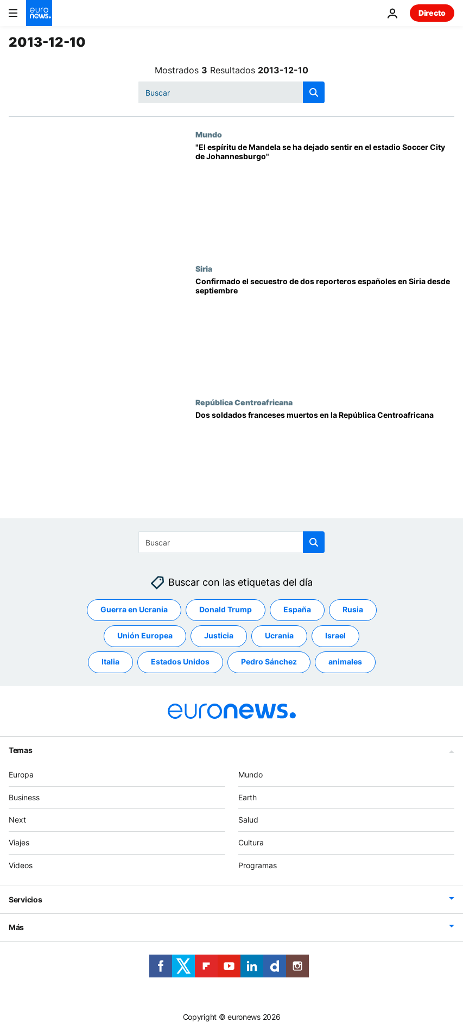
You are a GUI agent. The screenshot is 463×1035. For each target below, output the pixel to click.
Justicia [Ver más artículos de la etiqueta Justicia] (218, 636)
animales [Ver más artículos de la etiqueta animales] (345, 662)
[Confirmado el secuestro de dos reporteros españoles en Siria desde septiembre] (324, 331)
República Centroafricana (244, 402)
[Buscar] (231, 92)
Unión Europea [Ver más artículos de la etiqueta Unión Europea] (145, 636)
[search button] (314, 92)
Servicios (25, 899)
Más (16, 927)
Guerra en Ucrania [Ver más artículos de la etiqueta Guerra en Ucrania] (134, 609)
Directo (432, 12)
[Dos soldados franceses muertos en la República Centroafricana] (324, 464)
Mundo (208, 134)
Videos (21, 865)
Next (17, 820)
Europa (21, 774)
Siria (203, 268)
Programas (257, 865)
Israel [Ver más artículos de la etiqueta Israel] (335, 636)
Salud (248, 820)
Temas (21, 750)
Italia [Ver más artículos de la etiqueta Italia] (110, 662)
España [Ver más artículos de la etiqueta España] (297, 609)
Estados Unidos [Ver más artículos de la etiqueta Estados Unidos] (180, 662)
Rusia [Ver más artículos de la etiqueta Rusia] (353, 609)
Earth (247, 797)
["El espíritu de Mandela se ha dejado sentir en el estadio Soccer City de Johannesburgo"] (324, 196)
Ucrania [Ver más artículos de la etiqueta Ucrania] (279, 636)
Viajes (19, 843)
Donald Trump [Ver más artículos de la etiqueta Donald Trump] (225, 609)
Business (24, 797)
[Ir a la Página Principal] (39, 13)
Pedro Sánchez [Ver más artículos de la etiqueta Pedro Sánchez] (269, 662)
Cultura (251, 843)
